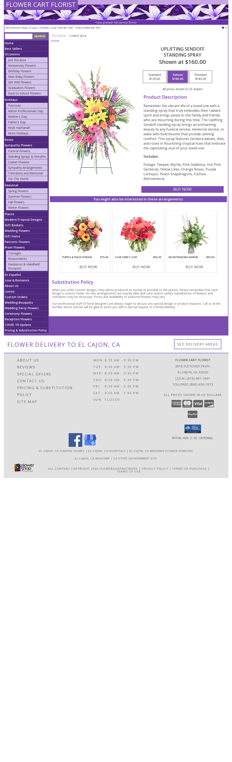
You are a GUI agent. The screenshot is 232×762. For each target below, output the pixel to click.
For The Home (18, 179)
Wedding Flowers (17, 231)
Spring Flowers (18, 191)
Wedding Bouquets (19, 302)
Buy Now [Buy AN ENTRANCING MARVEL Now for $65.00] (194, 267)
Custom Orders (16, 297)
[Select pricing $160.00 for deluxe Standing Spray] (178, 77)
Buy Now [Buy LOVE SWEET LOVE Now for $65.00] (141, 267)
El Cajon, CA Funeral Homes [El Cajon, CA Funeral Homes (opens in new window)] (62, 451)
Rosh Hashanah (19, 128)
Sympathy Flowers (18, 145)
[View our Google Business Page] (90, 446)
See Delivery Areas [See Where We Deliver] (197, 344)
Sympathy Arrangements (25, 168)
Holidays (11, 100)
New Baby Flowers (21, 77)
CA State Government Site (135, 458)
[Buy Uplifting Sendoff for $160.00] (182, 189)
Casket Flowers (18, 162)
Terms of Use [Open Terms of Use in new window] (129, 471)
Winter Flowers (18, 208)
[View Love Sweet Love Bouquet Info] (138, 232)
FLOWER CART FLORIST (41, 4)
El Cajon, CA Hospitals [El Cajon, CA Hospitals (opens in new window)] (107, 451)
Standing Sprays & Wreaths (27, 156)
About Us (11, 286)
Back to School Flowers (24, 93)
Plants (9, 214)
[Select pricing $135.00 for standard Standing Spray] (154, 77)
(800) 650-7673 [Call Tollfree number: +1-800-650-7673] (201, 384)
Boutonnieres (17, 259)
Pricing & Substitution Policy (26, 330)
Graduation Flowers (21, 88)
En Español (13, 275)
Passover (14, 105)
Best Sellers (13, 49)
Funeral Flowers (19, 151)
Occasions (12, 54)
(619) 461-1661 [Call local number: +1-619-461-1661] (66, 27)
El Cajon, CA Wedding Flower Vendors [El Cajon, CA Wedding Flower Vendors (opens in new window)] (161, 451)
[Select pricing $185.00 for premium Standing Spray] (200, 77)
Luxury (10, 291)
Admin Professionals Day (25, 111)
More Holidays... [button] (19, 133)
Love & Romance (17, 280)
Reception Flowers (18, 319)
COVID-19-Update (18, 325)
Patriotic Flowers (17, 242)
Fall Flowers (16, 202)
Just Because (17, 60)
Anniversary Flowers (22, 65)
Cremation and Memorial (25, 173)
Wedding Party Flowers (22, 308)
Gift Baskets (14, 225)
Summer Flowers (20, 196)
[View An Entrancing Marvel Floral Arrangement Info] (191, 232)
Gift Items (12, 236)
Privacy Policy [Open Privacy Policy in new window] (155, 469)
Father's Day (17, 122)
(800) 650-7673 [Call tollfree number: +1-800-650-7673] (92, 27)
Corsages (14, 253)
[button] (193, 429)
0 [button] (224, 27)
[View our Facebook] (75, 446)
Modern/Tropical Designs (23, 220)
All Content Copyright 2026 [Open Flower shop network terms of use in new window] (73, 469)
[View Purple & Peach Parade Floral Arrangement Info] (85, 232)
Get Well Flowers (19, 82)
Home (9, 43)
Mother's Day (17, 117)
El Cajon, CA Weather (92, 458)
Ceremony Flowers (18, 314)
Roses (9, 140)
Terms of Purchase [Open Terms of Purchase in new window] (189, 469)
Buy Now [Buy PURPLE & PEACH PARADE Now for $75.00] (88, 267)
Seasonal (11, 185)
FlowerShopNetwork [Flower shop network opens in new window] (119, 469)
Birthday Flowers (19, 71)
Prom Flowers (15, 247)
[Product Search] (19, 36)
